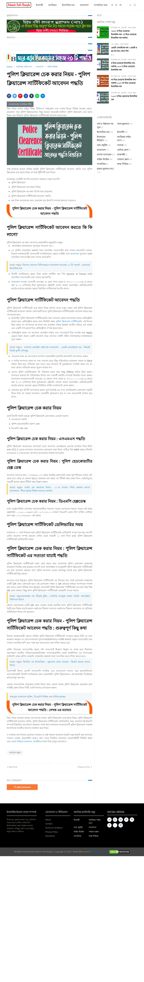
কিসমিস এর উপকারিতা (34, 661)
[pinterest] (126, 819)
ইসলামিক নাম (116, 27)
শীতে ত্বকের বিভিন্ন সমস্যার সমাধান (36, 490)
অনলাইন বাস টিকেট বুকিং (34, 596)
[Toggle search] (134, 5)
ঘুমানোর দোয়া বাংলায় (58, 661)
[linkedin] (120, 819)
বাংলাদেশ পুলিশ (25, 696)
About (48, 819)
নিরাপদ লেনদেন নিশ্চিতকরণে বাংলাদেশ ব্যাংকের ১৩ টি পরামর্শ (51, 264)
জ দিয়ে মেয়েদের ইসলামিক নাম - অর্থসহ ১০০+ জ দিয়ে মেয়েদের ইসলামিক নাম (124, 83)
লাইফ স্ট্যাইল (124, 44)
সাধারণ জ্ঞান (15, 752)
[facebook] (112, 5)
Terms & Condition (53, 827)
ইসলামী (124, 27)
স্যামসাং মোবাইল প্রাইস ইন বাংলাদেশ (41, 347)
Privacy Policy (51, 831)
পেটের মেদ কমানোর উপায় (37, 487)
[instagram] (120, 825)
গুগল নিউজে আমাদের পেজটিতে (26, 741)
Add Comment (22, 787)
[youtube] (120, 5)
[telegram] (109, 819)
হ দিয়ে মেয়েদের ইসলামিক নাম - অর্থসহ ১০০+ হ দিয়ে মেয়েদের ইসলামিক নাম (123, 66)
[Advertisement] (72, 899)
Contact (48, 823)
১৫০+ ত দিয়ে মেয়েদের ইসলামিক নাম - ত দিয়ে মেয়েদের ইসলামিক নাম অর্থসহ (123, 34)
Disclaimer (50, 836)
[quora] (115, 825)
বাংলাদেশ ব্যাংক (18, 281)
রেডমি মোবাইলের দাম (71, 347)
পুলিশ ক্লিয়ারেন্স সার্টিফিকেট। (69, 321)
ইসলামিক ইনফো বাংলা (99, 851)
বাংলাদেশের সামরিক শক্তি (20, 104)
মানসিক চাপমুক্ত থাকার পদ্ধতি (64, 596)
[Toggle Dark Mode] (130, 5)
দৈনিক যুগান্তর (59, 696)
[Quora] (125, 5)
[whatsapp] (116, 5)
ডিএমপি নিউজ (41, 696)
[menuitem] (39, 5)
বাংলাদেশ (74, 253)
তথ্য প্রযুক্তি (115, 44)
